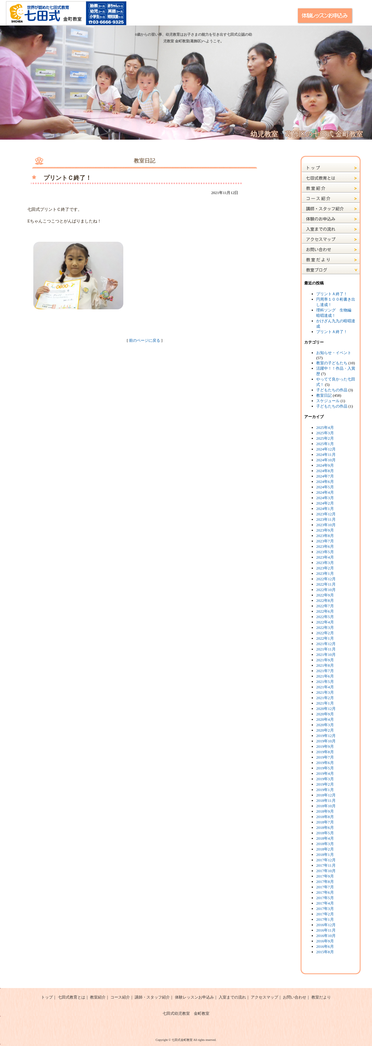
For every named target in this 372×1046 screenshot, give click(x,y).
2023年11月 (326, 519)
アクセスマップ (264, 997)
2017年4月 (325, 903)
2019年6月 (325, 762)
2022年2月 (325, 633)
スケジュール (328, 401)
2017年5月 (325, 898)
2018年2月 (325, 849)
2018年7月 (325, 822)
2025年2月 (325, 438)
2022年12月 (326, 579)
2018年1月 (325, 854)
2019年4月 (325, 773)
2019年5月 (325, 768)
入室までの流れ (232, 997)
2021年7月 (325, 671)
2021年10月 (326, 654)
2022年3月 (325, 627)
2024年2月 (325, 503)
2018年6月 (325, 827)
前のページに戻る (144, 340)
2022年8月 (325, 600)
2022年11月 (326, 584)
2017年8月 (325, 881)
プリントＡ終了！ (331, 294)
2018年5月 (325, 833)
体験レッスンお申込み (194, 997)
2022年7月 (325, 606)
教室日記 (324, 395)
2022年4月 (325, 622)
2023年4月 (325, 557)
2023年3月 (325, 562)
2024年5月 (325, 487)
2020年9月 (325, 714)
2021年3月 (325, 692)
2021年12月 (326, 643)
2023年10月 (326, 525)
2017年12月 (326, 860)
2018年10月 (326, 806)
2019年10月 (326, 741)
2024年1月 (325, 508)
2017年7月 (325, 887)
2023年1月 (325, 573)
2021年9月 (325, 660)
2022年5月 (325, 616)
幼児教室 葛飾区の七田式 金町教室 (306, 134)
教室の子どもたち (331, 363)
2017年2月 (325, 914)
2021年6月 (325, 676)
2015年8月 (325, 952)
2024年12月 (326, 449)
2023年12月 (326, 514)
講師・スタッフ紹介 (152, 997)
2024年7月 (325, 476)
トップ (47, 997)
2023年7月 (325, 541)
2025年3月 (325, 433)
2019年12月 (326, 735)
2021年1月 (325, 703)
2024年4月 (325, 492)
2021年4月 (325, 687)
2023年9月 (325, 530)
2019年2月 (325, 784)
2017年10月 (326, 871)
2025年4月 (325, 427)
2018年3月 (325, 843)
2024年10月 (326, 460)
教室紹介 (98, 997)
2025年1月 (325, 443)
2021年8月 (325, 665)
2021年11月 (326, 649)
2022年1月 (325, 638)
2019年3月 (325, 779)
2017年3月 (325, 908)
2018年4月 (325, 838)
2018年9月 (325, 811)
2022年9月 (325, 595)
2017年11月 (326, 865)
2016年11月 (326, 930)
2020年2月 (325, 730)
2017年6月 (325, 892)
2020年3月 (325, 725)
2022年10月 (326, 589)
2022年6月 (325, 611)
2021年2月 (325, 698)
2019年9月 (325, 746)
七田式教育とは (71, 997)
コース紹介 (120, 997)
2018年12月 (326, 795)
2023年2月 (325, 568)
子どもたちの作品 (331, 390)
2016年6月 (325, 946)
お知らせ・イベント (333, 352)
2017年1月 (325, 919)
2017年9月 (325, 876)
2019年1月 (325, 789)
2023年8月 (325, 535)
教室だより (321, 997)
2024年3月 (325, 498)
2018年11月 (326, 800)
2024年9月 (325, 465)
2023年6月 (325, 546)
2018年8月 (325, 816)
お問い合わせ (294, 997)
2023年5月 (325, 552)
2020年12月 (326, 708)
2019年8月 (325, 752)
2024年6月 (325, 481)
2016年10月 (326, 935)
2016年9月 (325, 941)
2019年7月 (325, 757)
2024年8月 (325, 470)
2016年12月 (326, 925)
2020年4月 (325, 719)
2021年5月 (325, 681)
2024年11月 (326, 454)
